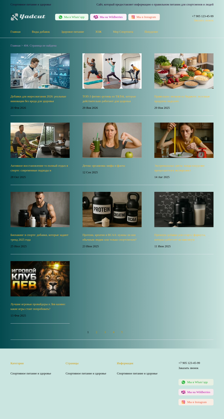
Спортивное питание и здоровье (30, 373)
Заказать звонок (204, 20)
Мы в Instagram (197, 402)
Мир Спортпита (123, 31)
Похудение (151, 31)
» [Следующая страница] (133, 332)
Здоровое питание (72, 31)
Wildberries (111, 17)
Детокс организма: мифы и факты (103, 165)
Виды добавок (41, 31)
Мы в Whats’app (197, 382)
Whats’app (74, 17)
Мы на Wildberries (198, 392)
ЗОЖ (98, 31)
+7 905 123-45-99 (203, 16)
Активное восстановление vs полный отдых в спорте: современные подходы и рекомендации (39, 170)
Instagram (146, 17)
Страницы (72, 363)
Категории (17, 363)
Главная (15, 31)
